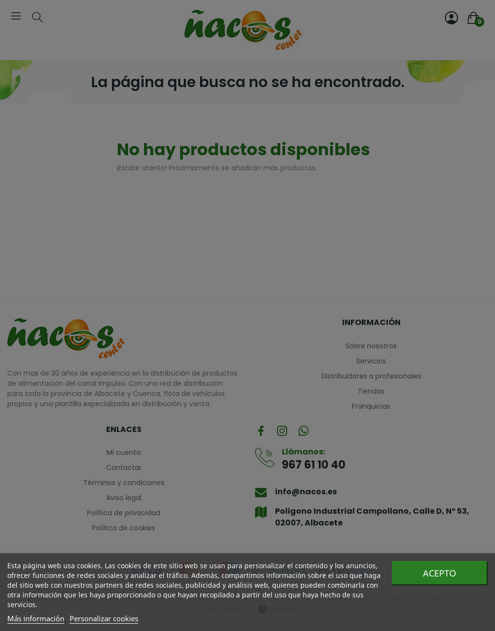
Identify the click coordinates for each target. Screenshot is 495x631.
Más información (35, 618)
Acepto (439, 573)
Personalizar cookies (104, 618)
